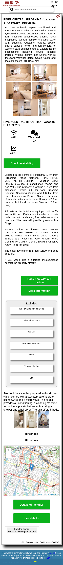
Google (52, 553)
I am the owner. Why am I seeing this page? (22, 530)
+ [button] (8, 450)
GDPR (50, 558)
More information (39, 290)
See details (32, 518)
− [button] (8, 455)
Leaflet (39, 494)
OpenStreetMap (52, 494)
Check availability (22, 163)
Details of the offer (31, 504)
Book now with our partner (39, 281)
